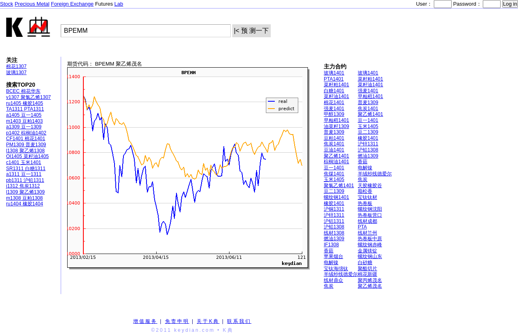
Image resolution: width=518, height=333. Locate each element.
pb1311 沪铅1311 (25, 180)
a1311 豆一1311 (23, 174)
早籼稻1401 (370, 96)
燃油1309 (368, 156)
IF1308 (331, 245)
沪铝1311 (334, 221)
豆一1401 (368, 120)
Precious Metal (32, 4)
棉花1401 (334, 102)
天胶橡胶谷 (370, 185)
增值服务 (145, 321)
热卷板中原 (370, 238)
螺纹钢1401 (336, 197)
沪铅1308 (368, 150)
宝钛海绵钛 (336, 268)
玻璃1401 (334, 73)
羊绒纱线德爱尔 (375, 174)
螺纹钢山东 (370, 256)
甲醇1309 (334, 114)
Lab (119, 4)
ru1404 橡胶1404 (24, 204)
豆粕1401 (334, 138)
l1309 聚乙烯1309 (25, 192)
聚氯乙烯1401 (339, 185)
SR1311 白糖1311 (25, 168)
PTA (362, 227)
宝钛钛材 (367, 197)
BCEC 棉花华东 (23, 91)
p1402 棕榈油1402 (26, 133)
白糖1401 (334, 91)
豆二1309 (368, 132)
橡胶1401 (368, 138)
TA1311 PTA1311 (25, 109)
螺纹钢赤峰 (370, 245)
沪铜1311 (334, 209)
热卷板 (365, 203)
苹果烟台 (333, 256)
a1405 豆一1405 (23, 115)
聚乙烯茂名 (370, 286)
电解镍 (365, 168)
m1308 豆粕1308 (24, 198)
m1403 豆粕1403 (24, 121)
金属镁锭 (367, 251)
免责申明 (177, 321)
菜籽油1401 (370, 85)
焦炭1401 (368, 108)
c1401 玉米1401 (23, 162)
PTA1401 (334, 79)
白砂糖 (365, 262)
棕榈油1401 (336, 161)
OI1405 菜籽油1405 (27, 156)
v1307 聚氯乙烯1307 (28, 97)
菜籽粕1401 (370, 79)
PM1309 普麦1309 (26, 144)
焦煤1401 (334, 174)
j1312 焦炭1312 (23, 186)
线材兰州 (367, 233)
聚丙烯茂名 (370, 280)
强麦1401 (368, 91)
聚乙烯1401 (370, 114)
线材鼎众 (333, 280)
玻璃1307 (16, 72)
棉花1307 (16, 66)
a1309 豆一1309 (23, 127)
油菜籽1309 (336, 126)
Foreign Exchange (72, 4)
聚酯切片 (367, 268)
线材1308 (334, 233)
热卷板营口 (370, 215)
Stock (6, 4)
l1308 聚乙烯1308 (25, 151)
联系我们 (239, 321)
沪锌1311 (368, 144)
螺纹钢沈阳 (370, 209)
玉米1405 (368, 126)
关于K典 (208, 321)
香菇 (362, 161)
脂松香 (365, 191)
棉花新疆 (367, 274)
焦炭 (362, 179)
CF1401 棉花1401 (25, 138)
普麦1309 (368, 102)
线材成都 (367, 221)
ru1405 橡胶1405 (24, 103)
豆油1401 (334, 150)
